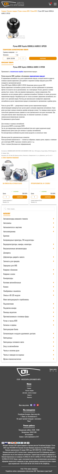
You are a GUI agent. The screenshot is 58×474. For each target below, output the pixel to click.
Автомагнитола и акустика (12, 227)
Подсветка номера (9, 308)
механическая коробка (16, 71)
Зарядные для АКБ (10, 265)
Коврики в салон (9, 274)
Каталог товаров (12, 11)
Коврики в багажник (10, 269)
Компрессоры (8, 278)
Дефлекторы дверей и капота (13, 257)
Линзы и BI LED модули (11, 295)
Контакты (29, 397)
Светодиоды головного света (13, 342)
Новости (29, 395)
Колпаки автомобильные (12, 282)
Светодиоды (7, 337)
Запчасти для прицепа (11, 261)
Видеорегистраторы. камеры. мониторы (17, 244)
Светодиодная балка (10, 329)
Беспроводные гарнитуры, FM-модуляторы (18, 240)
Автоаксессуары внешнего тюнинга (15, 218)
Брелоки (6, 235)
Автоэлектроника (9, 231)
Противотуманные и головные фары (16, 316)
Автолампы (7, 223)
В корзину (43, 58)
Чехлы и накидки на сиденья (13, 354)
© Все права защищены (29, 469)
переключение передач (37, 76)
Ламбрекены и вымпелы (12, 291)
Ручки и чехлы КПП (10, 320)
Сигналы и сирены (9, 325)
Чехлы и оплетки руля (11, 350)
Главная (3, 11)
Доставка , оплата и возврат (29, 393)
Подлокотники (8, 303)
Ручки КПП (34, 11)
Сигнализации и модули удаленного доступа (19, 333)
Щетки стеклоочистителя (12, 359)
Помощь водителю (9, 312)
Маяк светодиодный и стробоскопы (16, 299)
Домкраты (7, 252)
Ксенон (5, 286)
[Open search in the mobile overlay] (29, 209)
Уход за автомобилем (11, 346)
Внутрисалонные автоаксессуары (15, 248)
